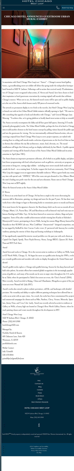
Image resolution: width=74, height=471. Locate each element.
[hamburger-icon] (3, 8)
